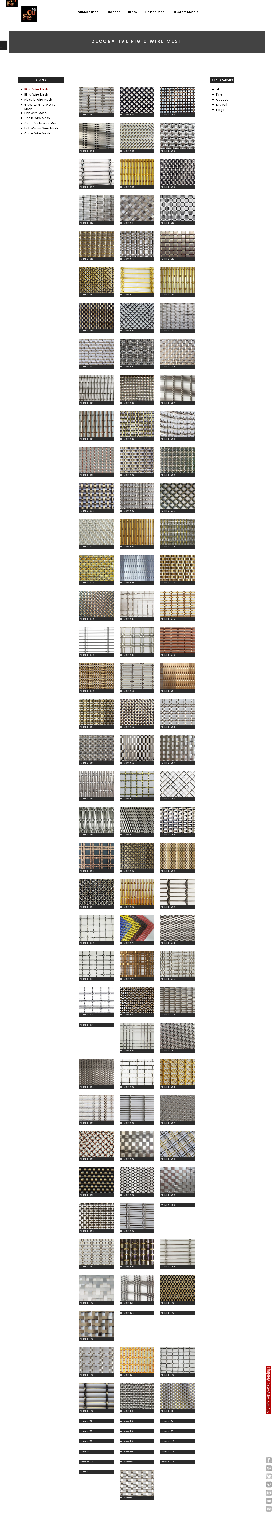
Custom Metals (186, 12)
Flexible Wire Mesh (38, 100)
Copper (114, 12)
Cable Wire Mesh (37, 133)
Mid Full (221, 105)
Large (220, 110)
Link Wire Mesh (35, 113)
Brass (132, 12)
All (218, 89)
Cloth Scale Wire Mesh (41, 123)
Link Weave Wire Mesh (41, 128)
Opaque (222, 100)
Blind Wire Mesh (36, 94)
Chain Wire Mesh (37, 118)
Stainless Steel (88, 12)
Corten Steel (155, 12)
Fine (219, 94)
